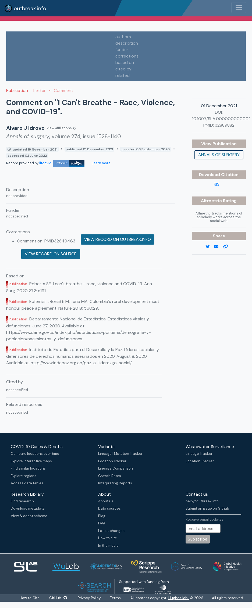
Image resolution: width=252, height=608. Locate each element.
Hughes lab (179, 598)
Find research (22, 501)
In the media (108, 545)
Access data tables (27, 483)
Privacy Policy (89, 598)
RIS (216, 184)
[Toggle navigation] (238, 7)
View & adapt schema (29, 516)
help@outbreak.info (202, 501)
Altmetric (212, 200)
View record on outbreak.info (117, 239)
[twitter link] (209, 247)
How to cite (107, 538)
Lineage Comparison (115, 468)
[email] (218, 247)
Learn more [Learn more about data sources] (101, 163)
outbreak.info (25, 8)
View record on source (51, 254)
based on (124, 62)
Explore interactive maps (31, 461)
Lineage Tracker (199, 453)
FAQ (101, 523)
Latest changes (111, 530)
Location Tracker (112, 461)
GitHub (58, 598)
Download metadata (28, 508)
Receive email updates (204, 519)
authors (123, 37)
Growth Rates (109, 476)
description (126, 43)
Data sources (109, 508)
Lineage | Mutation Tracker (120, 453)
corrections (127, 56)
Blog (101, 516)
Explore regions (23, 476)
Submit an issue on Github (207, 508)
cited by (123, 69)
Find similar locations (28, 468)
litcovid (61, 163)
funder (121, 49)
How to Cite (29, 598)
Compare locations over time (35, 453)
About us (105, 501)
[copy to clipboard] (227, 247)
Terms (116, 598)
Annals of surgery (219, 155)
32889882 (225, 125)
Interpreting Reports (115, 483)
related (122, 75)
